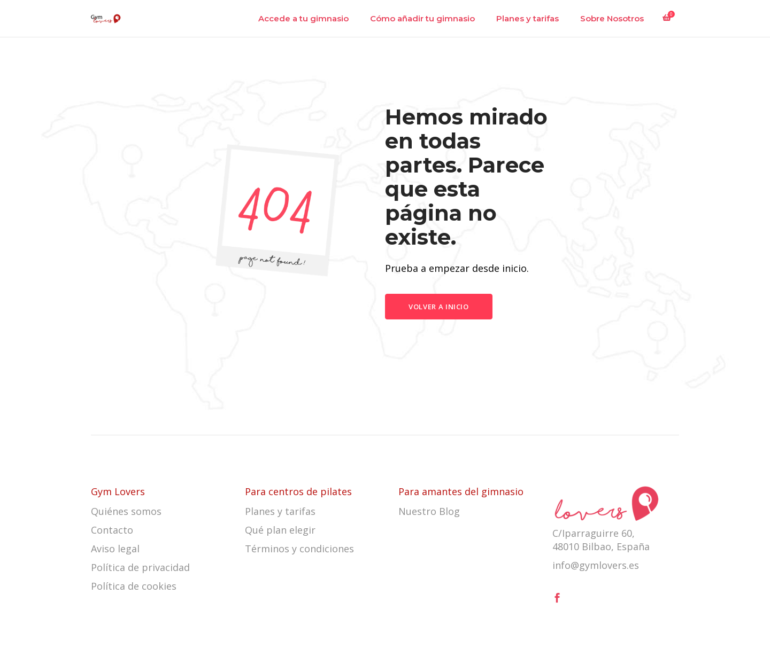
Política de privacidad (140, 567)
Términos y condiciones (299, 548)
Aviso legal (115, 548)
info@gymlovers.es (595, 565)
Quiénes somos (126, 511)
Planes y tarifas (280, 511)
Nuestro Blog (429, 511)
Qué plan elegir (280, 529)
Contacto (112, 529)
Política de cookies (133, 586)
